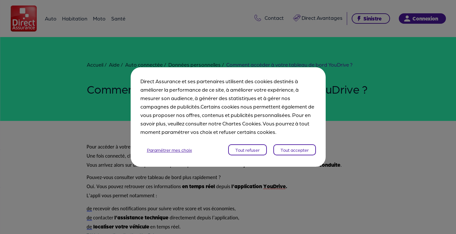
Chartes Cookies (241, 123)
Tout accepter (294, 149)
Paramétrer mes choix (169, 149)
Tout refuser (247, 149)
